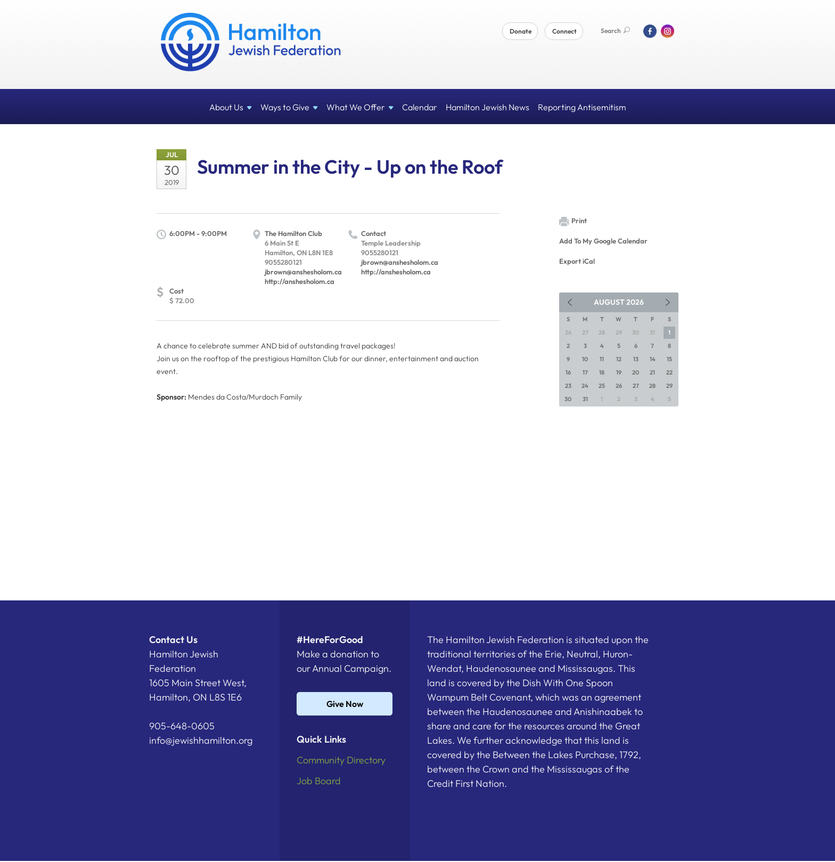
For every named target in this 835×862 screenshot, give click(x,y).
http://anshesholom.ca (299, 281)
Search (615, 31)
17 (585, 372)
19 (618, 372)
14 (653, 359)
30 (567, 399)
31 (585, 399)
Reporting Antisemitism (582, 107)
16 (568, 372)
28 (652, 385)
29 (669, 385)
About (230, 107)
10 (585, 359)
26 (619, 385)
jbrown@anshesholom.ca (303, 271)
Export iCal (577, 261)
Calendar (419, 107)
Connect (564, 31)
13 (635, 359)
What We (360, 107)
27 (636, 385)
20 (635, 372)
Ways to (289, 107)
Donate (520, 31)
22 (669, 372)
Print (573, 221)
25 (602, 385)
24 (585, 385)
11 (602, 359)
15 (669, 359)
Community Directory (341, 760)
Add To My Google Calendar (603, 241)
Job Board (319, 781)
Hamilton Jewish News (487, 107)
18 (601, 372)
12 (618, 359)
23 (568, 385)
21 (652, 372)
